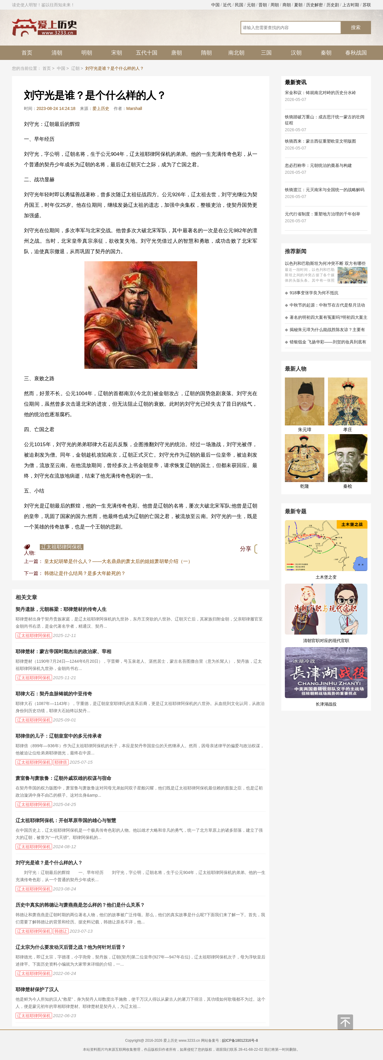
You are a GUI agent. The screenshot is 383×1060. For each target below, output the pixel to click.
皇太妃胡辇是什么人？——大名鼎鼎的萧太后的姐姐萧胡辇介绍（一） (118, 561)
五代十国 (146, 53)
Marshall (134, 108)
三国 (266, 53)
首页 (27, 53)
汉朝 (296, 53)
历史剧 (332, 4)
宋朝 (116, 53)
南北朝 (236, 53)
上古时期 (350, 4)
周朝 (274, 4)
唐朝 (176, 53)
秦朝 (326, 53)
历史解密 (314, 4)
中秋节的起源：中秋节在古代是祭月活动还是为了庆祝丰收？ (325, 307)
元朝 (251, 4)
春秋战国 (356, 53)
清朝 (56, 53)
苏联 (367, 4)
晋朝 (263, 4)
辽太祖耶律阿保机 (61, 547)
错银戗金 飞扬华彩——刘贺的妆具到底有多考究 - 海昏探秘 (325, 343)
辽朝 (75, 68)
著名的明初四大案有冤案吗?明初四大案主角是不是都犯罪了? (326, 319)
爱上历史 (100, 108)
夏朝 (298, 4)
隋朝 (206, 53)
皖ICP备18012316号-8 (240, 1040)
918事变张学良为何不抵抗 (311, 292)
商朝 (286, 4)
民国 (239, 4)
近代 (227, 4)
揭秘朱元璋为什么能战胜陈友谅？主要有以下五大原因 (325, 331)
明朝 (86, 53)
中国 (215, 4)
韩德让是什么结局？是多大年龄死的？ (85, 573)
